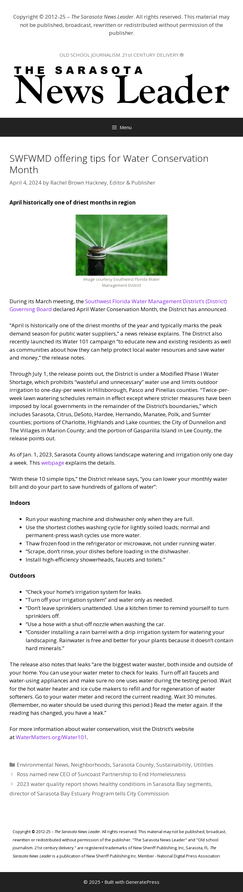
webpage (52, 462)
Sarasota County (133, 764)
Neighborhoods (90, 764)
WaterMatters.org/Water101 (51, 737)
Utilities (203, 764)
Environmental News (42, 764)
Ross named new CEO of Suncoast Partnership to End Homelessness (101, 774)
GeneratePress (142, 882)
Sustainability (173, 764)
